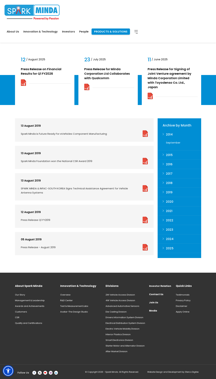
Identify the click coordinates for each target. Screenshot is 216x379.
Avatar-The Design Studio (74, 311)
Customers (21, 311)
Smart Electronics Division (119, 340)
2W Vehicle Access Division (120, 294)
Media (153, 310)
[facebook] (34, 372)
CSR (17, 317)
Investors (139, 10)
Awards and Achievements (29, 306)
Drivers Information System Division (124, 317)
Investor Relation (160, 286)
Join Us (153, 302)
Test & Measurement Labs (74, 306)
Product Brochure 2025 (67, 36)
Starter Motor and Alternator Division (125, 345)
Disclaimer (181, 306)
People (155, 10)
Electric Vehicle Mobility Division (122, 328)
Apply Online (182, 311)
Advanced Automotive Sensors (122, 306)
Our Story (20, 294)
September (173, 142)
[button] (8, 371)
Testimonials (182, 294)
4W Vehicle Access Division (120, 300)
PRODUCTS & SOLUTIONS (181, 10)
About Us (84, 10)
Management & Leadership (30, 300)
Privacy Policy (183, 300)
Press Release (43, 36)
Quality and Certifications (28, 323)
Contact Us (156, 294)
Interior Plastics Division (118, 334)
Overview (65, 294)
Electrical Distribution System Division (125, 323)
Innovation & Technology (111, 10)
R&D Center (66, 300)
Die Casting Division (116, 311)
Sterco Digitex (192, 371)
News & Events (23, 36)
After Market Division (116, 351)
